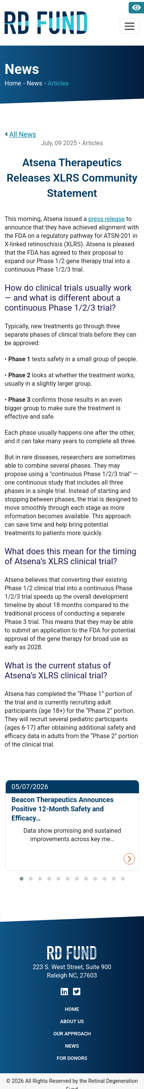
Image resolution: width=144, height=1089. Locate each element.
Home (13, 83)
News (34, 83)
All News (20, 134)
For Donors (72, 1058)
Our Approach (72, 1034)
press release (106, 219)
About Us (72, 1021)
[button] (21, 879)
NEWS (72, 1046)
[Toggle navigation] (129, 26)
